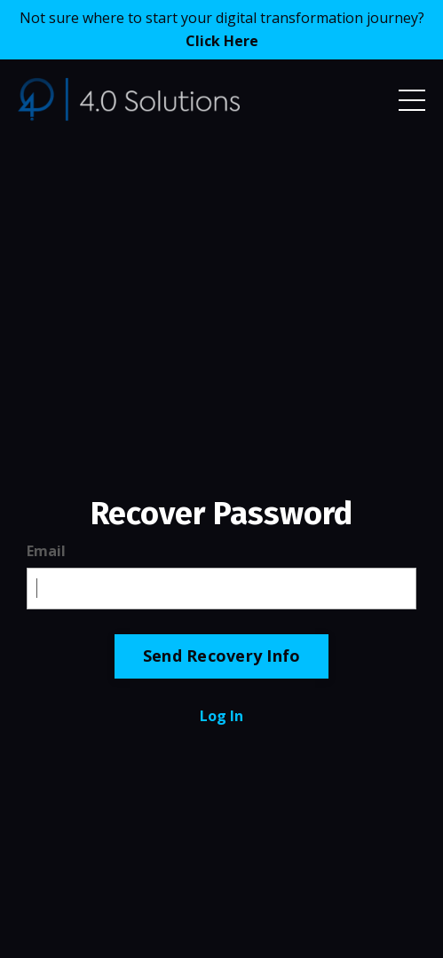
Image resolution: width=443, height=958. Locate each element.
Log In (221, 716)
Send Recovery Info (222, 655)
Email (46, 551)
